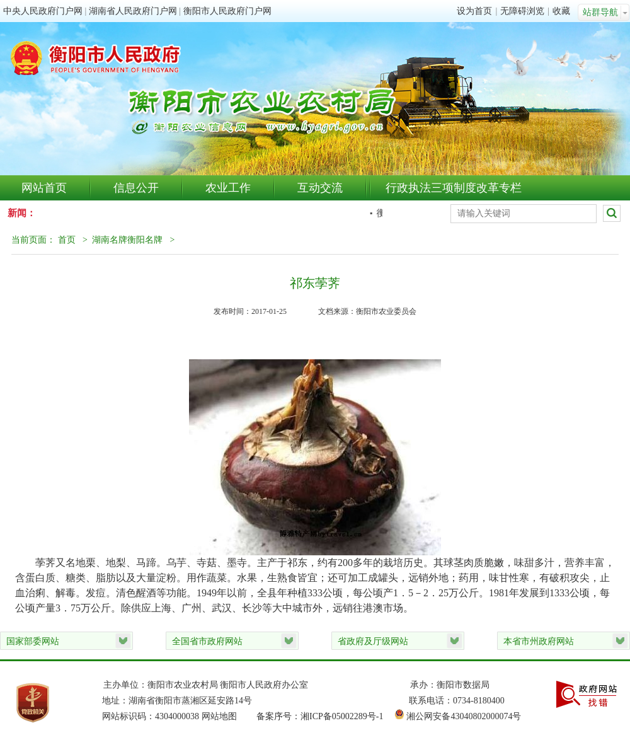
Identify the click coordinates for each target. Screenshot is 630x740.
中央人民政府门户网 (43, 11)
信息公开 (136, 188)
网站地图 (219, 716)
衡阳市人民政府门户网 (227, 11)
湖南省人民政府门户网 (133, 11)
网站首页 (44, 188)
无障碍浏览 (522, 11)
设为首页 (474, 11)
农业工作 (228, 188)
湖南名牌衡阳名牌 (127, 240)
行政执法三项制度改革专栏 (454, 188)
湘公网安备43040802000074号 (463, 716)
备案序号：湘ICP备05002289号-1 (325, 716)
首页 (67, 240)
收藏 (561, 11)
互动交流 (320, 188)
